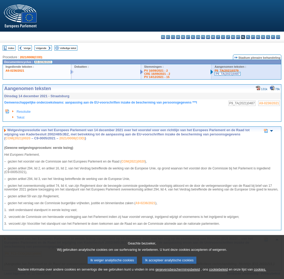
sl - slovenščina (268, 37)
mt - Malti (238, 37)
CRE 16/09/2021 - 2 (157, 73)
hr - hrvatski (213, 37)
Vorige (27, 48)
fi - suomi (273, 37)
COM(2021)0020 (17, 138)
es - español (168, 37)
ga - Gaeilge (208, 37)
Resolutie (24, 112)
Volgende (41, 48)
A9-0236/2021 (15, 70)
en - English (198, 37)
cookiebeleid (218, 276)
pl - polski (248, 37)
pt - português (253, 37)
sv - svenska (278, 37)
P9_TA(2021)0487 (228, 73)
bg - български (163, 37)
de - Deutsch (183, 37)
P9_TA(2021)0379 (226, 70)
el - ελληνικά (193, 37)
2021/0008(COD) (31, 57)
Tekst (20, 117)
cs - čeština (173, 37)
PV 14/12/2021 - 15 (157, 77)
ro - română (258, 37)
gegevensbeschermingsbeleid (177, 276)
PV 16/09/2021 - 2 (156, 70)
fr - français (203, 37)
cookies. (260, 276)
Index (11, 48)
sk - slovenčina (263, 37)
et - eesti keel (188, 37)
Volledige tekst (68, 48)
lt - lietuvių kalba (228, 37)
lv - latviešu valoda (223, 37)
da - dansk (178, 37)
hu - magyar (233, 37)
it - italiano (218, 37)
